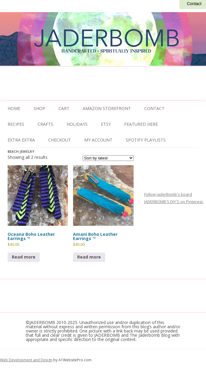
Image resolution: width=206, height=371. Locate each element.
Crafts (45, 124)
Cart (63, 108)
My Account (98, 140)
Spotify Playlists (146, 140)
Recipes (16, 124)
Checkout (59, 140)
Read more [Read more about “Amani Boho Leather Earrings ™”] (89, 257)
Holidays (77, 124)
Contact (194, 3)
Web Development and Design (26, 360)
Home (14, 108)
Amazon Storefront (107, 108)
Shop (39, 108)
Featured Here (141, 124)
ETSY (106, 124)
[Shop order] (108, 158)
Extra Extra (21, 140)
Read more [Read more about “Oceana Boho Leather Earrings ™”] (23, 257)
